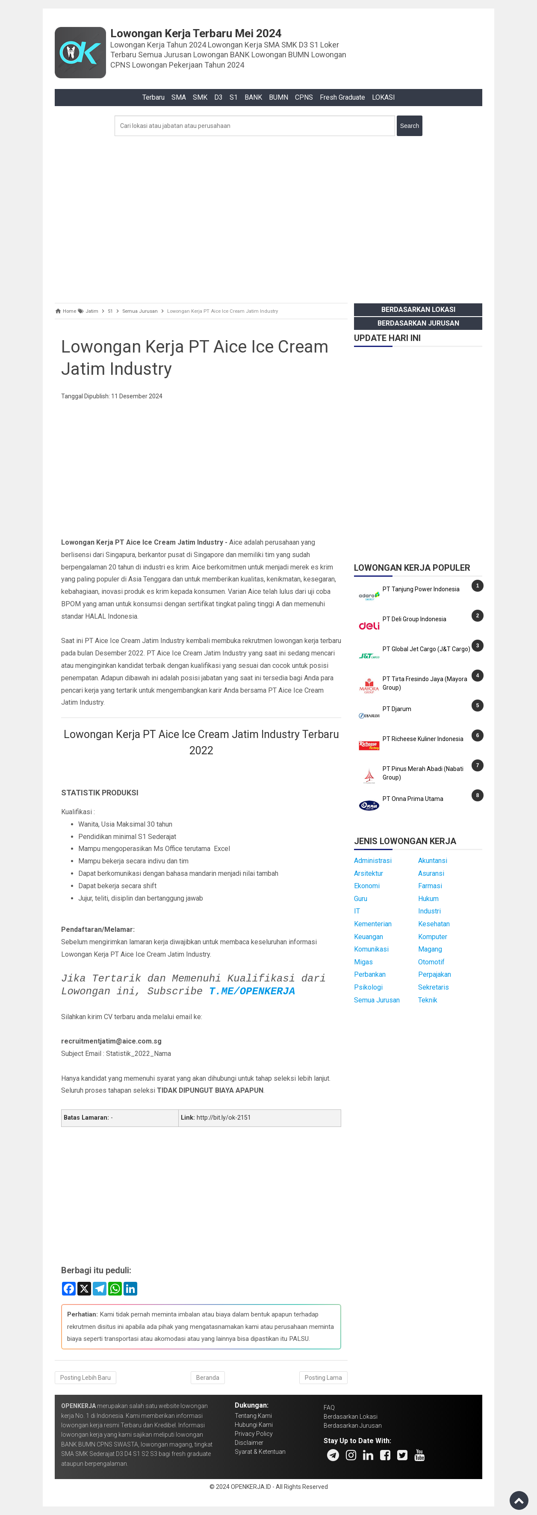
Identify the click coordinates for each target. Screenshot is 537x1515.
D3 (218, 97)
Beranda (207, 1377)
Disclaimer (249, 1442)
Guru (360, 899)
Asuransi (431, 873)
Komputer (432, 937)
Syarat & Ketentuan (260, 1451)
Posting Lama (323, 1377)
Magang (430, 949)
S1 (234, 97)
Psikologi (368, 987)
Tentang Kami (253, 1415)
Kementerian (373, 924)
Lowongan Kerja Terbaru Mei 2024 (196, 33)
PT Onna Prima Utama (413, 798)
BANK (253, 97)
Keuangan (368, 937)
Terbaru (153, 97)
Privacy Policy (254, 1433)
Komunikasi (371, 949)
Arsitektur (368, 873)
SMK (200, 97)
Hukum (428, 899)
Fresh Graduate (342, 97)
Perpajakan (434, 974)
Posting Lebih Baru (85, 1377)
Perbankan (370, 974)
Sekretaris (433, 987)
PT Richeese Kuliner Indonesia (423, 738)
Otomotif (431, 962)
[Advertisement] (268, 217)
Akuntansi (432, 861)
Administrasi (373, 861)
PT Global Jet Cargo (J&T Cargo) (426, 649)
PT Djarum (397, 709)
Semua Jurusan (377, 1000)
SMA (178, 97)
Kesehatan (434, 924)
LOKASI (383, 97)
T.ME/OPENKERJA (252, 991)
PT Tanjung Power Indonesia (421, 589)
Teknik (427, 1000)
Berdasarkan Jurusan (418, 323)
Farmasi (430, 886)
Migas (363, 962)
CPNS (304, 97)
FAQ (329, 1407)
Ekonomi (367, 886)
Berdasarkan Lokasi (418, 309)
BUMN (278, 97)
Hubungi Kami (254, 1424)
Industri (429, 911)
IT (357, 911)
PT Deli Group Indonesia (414, 619)
